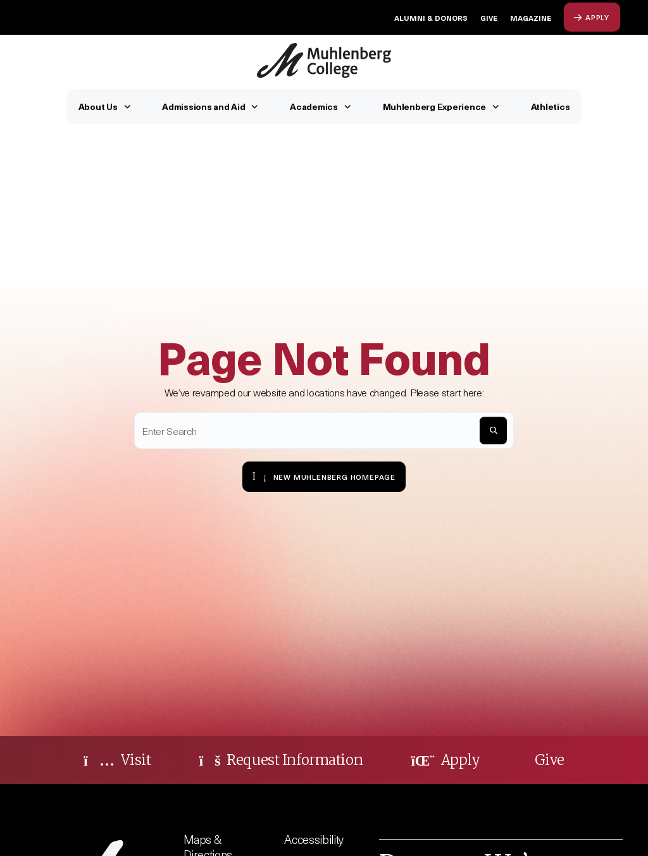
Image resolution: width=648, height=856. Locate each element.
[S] (493, 430)
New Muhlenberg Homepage (324, 476)
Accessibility (314, 839)
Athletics (550, 106)
